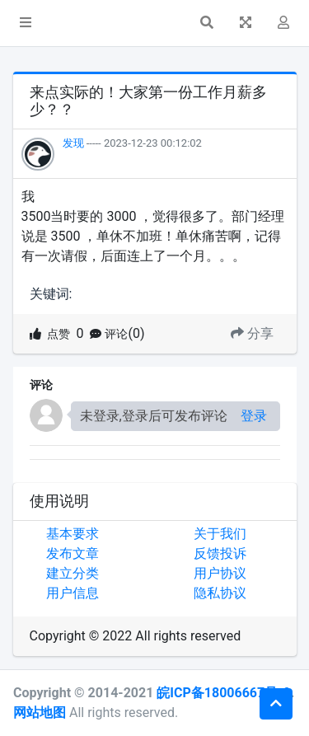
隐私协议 (220, 593)
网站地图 (39, 712)
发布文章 (72, 553)
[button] (25, 23)
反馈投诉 (220, 553)
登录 (254, 416)
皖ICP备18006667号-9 (223, 693)
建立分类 (72, 573)
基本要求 (72, 533)
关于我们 (220, 533)
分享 (252, 333)
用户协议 (220, 573)
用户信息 (72, 593)
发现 (73, 143)
